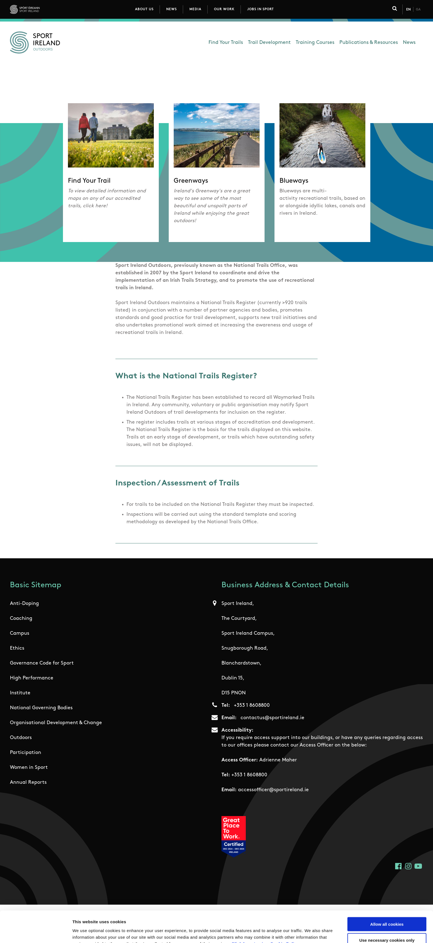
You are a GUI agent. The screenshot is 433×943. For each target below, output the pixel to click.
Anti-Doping (24, 603)
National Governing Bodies (41, 708)
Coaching (21, 618)
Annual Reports (28, 782)
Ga (418, 9)
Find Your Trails (225, 42)
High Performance (31, 678)
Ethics (17, 648)
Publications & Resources (368, 42)
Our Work (224, 9)
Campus (19, 633)
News (171, 9)
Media (195, 9)
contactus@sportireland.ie (272, 718)
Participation (25, 752)
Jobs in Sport (260, 9)
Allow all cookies (387, 894)
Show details (290, 932)
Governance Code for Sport (42, 663)
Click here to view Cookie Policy (265, 914)
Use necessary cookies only (386, 911)
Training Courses (315, 42)
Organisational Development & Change (56, 723)
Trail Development (269, 42)
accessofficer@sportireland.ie (273, 790)
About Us (144, 9)
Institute (20, 693)
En (408, 9)
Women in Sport (29, 767)
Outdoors (21, 737)
